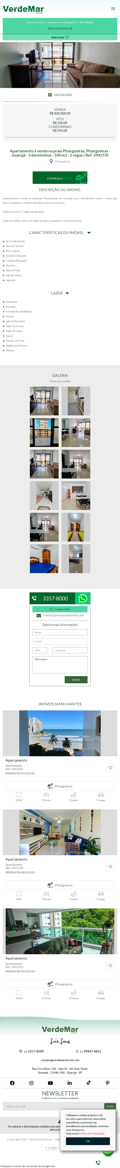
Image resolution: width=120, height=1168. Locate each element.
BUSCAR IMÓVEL (60, 28)
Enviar (76, 679)
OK (88, 1141)
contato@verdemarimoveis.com (60, 1060)
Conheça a (60, 178)
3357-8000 (31, 1051)
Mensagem (60, 664)
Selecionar (60, 37)
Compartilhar (60, 609)
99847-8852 (88, 1051)
